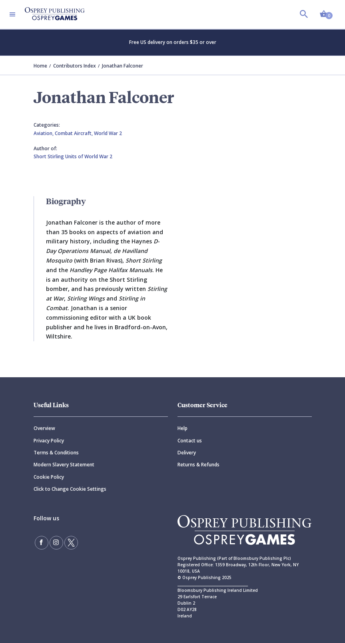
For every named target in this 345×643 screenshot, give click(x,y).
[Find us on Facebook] (41, 542)
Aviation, (44, 133)
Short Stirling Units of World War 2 (73, 156)
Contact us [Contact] (189, 440)
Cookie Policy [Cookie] (49, 477)
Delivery (186, 452)
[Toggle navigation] (12, 14)
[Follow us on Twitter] (71, 542)
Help (182, 428)
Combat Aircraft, (74, 133)
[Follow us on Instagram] (56, 542)
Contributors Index (74, 65)
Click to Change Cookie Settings (70, 489)
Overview (44, 428)
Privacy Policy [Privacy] (49, 440)
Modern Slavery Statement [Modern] (64, 464)
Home (40, 65)
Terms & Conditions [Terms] (56, 452)
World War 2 (108, 133)
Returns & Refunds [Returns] (198, 464)
